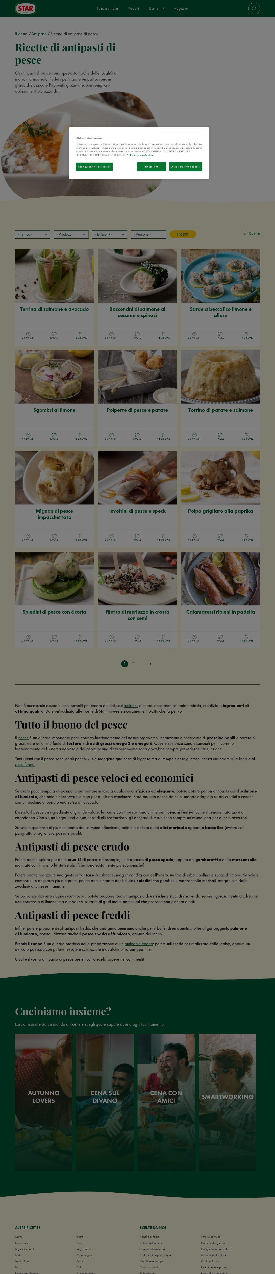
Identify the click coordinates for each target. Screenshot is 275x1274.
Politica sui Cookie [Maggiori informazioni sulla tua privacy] (141, 155)
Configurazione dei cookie (94, 166)
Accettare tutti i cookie (185, 166)
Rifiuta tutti (151, 166)
